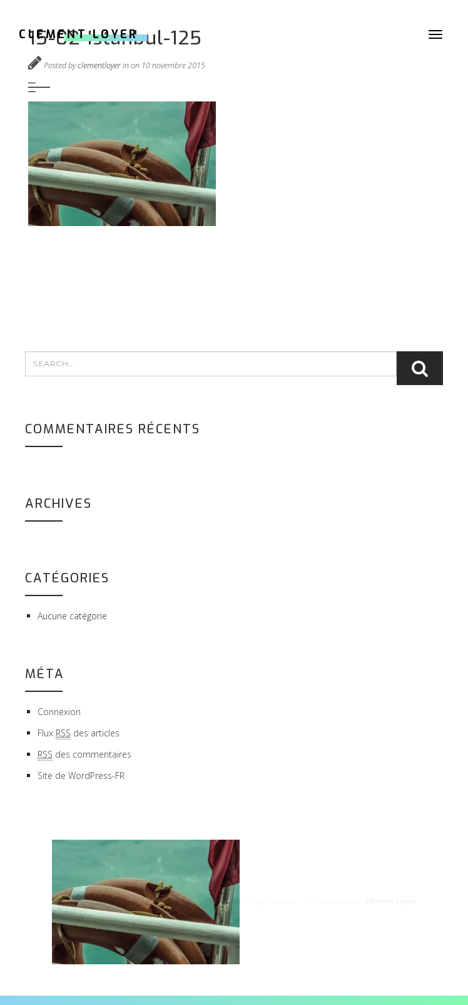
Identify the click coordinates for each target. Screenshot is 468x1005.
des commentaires (84, 754)
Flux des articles (79, 733)
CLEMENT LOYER (78, 34)
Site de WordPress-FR (81, 775)
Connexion (59, 712)
